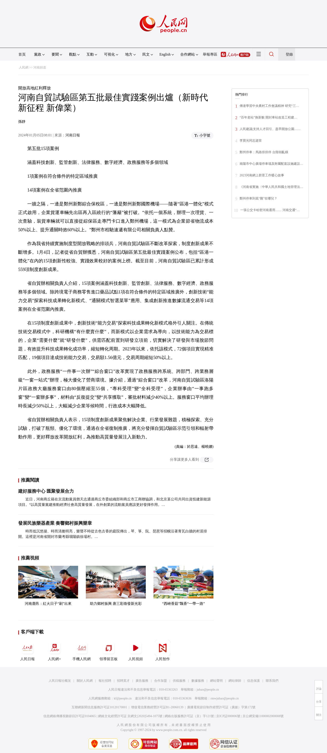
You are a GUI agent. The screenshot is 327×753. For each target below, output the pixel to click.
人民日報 (27, 650)
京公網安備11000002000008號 (263, 716)
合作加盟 (160, 680)
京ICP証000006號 (228, 716)
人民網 (23, 67)
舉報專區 (210, 54)
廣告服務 (142, 680)
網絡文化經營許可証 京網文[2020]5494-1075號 (130, 716)
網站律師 (234, 680)
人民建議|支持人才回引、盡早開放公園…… (270, 129)
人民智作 (163, 650)
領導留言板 (108, 650)
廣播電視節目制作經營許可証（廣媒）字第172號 (221, 707)
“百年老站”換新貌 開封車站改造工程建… (268, 117)
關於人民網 (85, 680)
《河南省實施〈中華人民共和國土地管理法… (271, 187)
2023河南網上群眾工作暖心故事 (262, 175)
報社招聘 (105, 680)
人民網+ (54, 650)
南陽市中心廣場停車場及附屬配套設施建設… (271, 163)
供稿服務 (179, 680)
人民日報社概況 (60, 680)
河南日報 (72, 135)
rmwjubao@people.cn (225, 698)
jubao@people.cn (208, 689)
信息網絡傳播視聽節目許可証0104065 (69, 716)
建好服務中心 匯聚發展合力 (46, 491)
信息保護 (253, 680)
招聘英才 (123, 680)
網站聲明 (216, 680)
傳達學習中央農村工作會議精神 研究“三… (269, 106)
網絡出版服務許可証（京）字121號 (189, 716)
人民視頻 (136, 650)
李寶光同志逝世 (251, 140)
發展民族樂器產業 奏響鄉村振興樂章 (55, 523)
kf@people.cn (123, 698)
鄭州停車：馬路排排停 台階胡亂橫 (264, 152)
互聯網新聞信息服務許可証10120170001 (99, 707)
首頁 (22, 54)
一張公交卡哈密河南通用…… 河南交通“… (270, 210)
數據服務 (197, 680)
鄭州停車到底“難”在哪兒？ (258, 198)
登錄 (289, 54)
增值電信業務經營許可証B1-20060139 (157, 707)
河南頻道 (39, 67)
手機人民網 (81, 650)
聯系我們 (272, 680)
